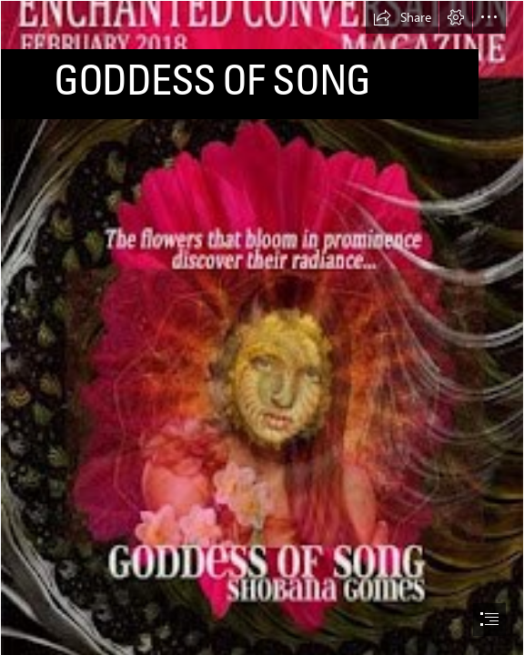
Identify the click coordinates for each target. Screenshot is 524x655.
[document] (262, 327)
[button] (402, 17)
